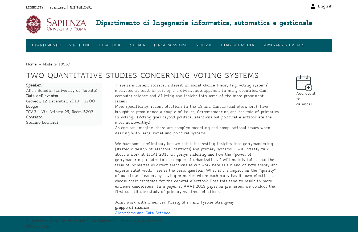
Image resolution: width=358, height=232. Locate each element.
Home (31, 65)
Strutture (79, 45)
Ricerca (137, 45)
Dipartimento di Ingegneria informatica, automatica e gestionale (204, 23)
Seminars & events (283, 45)
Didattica (109, 45)
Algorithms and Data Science (142, 213)
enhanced (81, 7)
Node (47, 65)
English (325, 7)
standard (58, 8)
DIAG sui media (237, 45)
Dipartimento (45, 45)
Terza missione (170, 45)
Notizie (204, 45)
